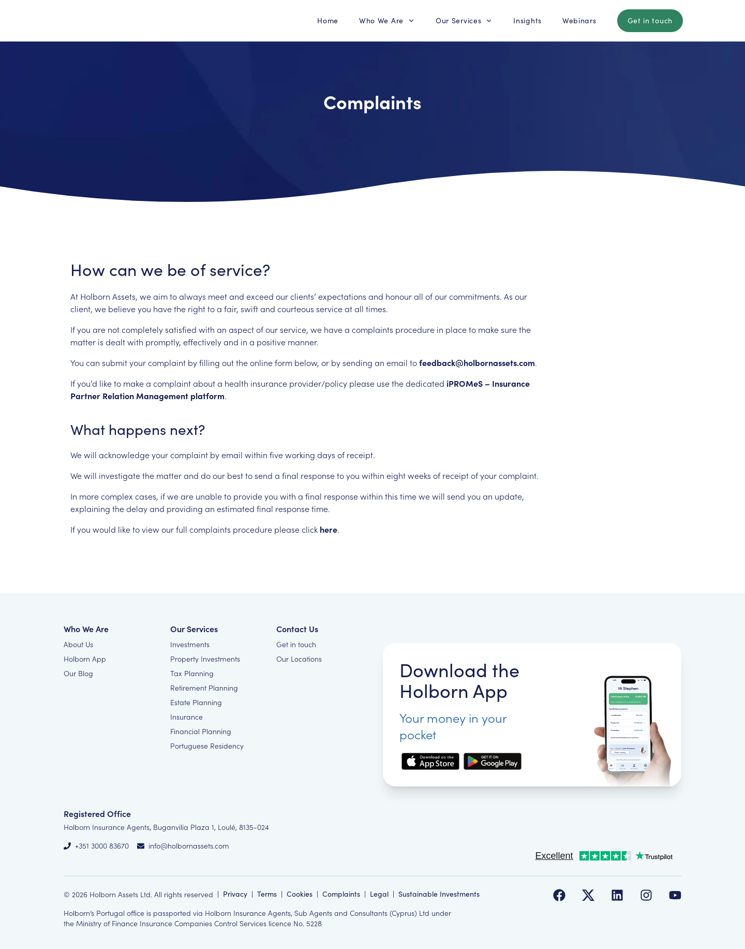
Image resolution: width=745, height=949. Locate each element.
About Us (78, 644)
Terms (267, 894)
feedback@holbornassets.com (477, 362)
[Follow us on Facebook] (559, 895)
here (328, 529)
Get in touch (296, 644)
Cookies (299, 894)
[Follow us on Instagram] (646, 895)
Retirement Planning (204, 687)
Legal (379, 894)
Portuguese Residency (207, 745)
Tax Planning (192, 673)
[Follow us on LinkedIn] (617, 895)
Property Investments (205, 658)
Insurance (186, 716)
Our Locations (299, 658)
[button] (328, 20)
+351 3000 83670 (102, 845)
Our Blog (78, 673)
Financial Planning (200, 731)
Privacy (235, 894)
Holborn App (85, 658)
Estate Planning (196, 702)
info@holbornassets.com (188, 845)
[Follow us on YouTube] (675, 895)
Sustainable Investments (439, 894)
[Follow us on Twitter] (588, 895)
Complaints (341, 894)
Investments (190, 644)
